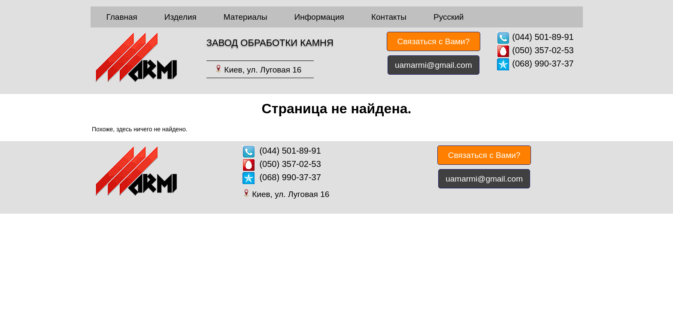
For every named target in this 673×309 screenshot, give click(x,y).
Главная (121, 16)
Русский (449, 16)
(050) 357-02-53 (542, 50)
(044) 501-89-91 (542, 37)
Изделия (180, 16)
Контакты (388, 16)
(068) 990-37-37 (542, 63)
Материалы (245, 16)
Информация (319, 16)
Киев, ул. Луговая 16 (262, 69)
